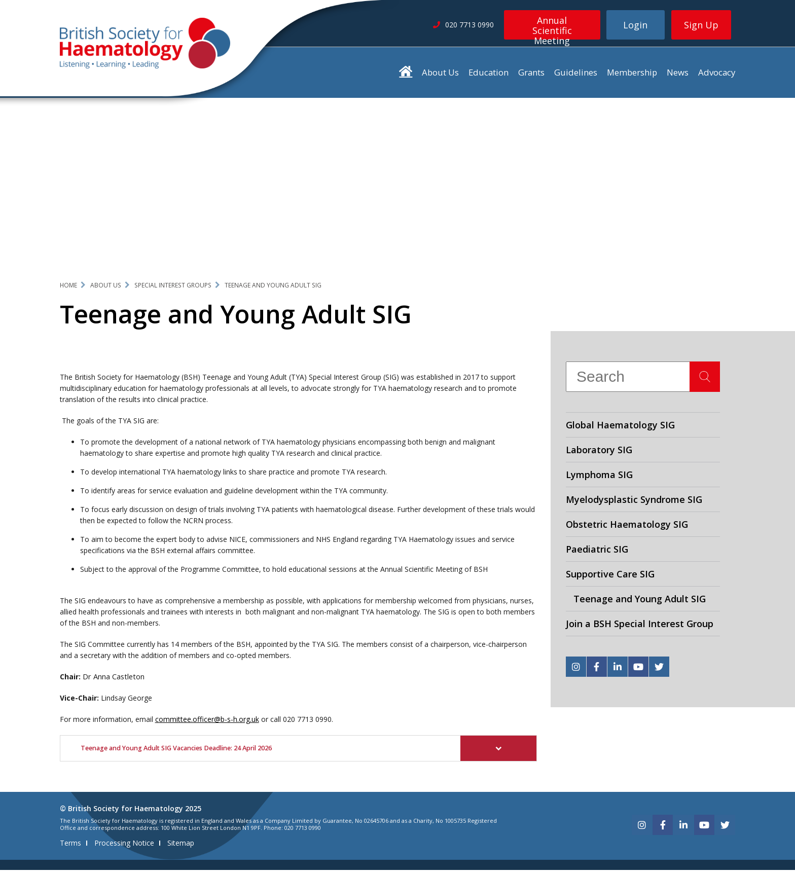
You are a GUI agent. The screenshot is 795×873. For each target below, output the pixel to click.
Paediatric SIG (597, 552)
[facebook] (597, 670)
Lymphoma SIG (599, 477)
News (678, 75)
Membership (632, 75)
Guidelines (575, 75)
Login (635, 25)
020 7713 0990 (307, 722)
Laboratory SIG (599, 453)
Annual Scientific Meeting (552, 27)
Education (488, 75)
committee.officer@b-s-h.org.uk (207, 722)
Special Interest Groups (172, 287)
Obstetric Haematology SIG (627, 527)
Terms (70, 846)
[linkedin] (617, 670)
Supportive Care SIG (610, 577)
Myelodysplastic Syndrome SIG (634, 502)
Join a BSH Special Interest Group (639, 627)
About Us (440, 75)
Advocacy (716, 75)
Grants (531, 75)
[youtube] (638, 670)
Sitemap (180, 846)
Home (68, 287)
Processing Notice (124, 846)
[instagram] (576, 670)
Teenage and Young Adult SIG (273, 287)
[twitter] (659, 670)
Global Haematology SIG (620, 428)
